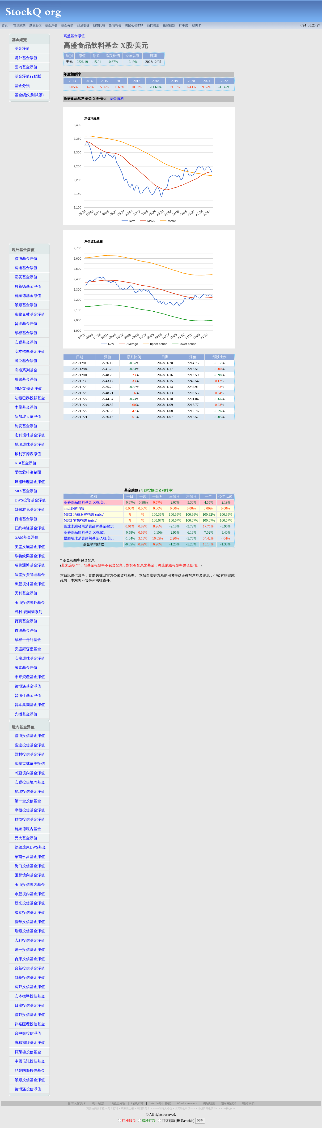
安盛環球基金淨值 (28, 658)
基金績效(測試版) (28, 95)
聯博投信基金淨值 (28, 736)
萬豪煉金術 (127, 1108)
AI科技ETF (229, 1108)
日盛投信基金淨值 (28, 1005)
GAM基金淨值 (25, 537)
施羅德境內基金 (26, 829)
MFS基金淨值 (24, 491)
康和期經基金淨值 (28, 1043)
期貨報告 (115, 25)
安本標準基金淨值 (28, 351)
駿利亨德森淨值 (26, 454)
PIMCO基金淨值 (27, 389)
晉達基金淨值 (24, 324)
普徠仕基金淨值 (26, 695)
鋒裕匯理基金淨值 (28, 482)
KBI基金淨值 (24, 463)
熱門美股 (153, 25)
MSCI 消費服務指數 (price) (84, 514)
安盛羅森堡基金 (26, 649)
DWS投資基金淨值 (29, 500)
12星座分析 (117, 1103)
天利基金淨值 (24, 593)
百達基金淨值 (24, 519)
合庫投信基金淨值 (28, 959)
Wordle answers (187, 1103)
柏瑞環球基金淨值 (28, 444)
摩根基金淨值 (24, 333)
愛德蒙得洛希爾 (26, 472)
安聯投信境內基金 (28, 782)
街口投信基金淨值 (28, 866)
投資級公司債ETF (185, 1108)
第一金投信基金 (26, 801)
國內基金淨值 (24, 67)
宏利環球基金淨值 (28, 435)
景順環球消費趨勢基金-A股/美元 (89, 538)
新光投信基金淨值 (28, 903)
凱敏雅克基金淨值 (28, 509)
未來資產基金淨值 (28, 677)
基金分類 (67, 25)
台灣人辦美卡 (77, 1103)
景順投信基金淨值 (28, 1080)
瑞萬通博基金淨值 (28, 565)
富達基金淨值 (24, 268)
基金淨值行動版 (26, 76)
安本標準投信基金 (28, 996)
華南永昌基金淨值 (28, 857)
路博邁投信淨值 (26, 1089)
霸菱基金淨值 (24, 277)
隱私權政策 (228, 1103)
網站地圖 (209, 1103)
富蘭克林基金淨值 (28, 314)
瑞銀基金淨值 (24, 379)
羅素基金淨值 (24, 668)
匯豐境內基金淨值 (28, 875)
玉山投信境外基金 (28, 603)
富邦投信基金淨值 (28, 987)
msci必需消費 (74, 508)
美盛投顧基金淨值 (28, 547)
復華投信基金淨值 (28, 922)
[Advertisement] (194, 11)
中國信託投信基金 (28, 1061)
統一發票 (98, 1103)
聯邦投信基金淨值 (28, 1015)
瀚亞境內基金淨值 (28, 773)
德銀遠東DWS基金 (29, 847)
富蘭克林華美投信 (28, 764)
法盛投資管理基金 (28, 575)
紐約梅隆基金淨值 (28, 528)
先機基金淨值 (24, 714)
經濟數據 (83, 25)
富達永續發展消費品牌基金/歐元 (89, 526)
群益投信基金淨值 (28, 819)
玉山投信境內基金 (28, 885)
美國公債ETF (134, 25)
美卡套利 (112, 1108)
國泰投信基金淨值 (28, 912)
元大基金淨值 (24, 838)
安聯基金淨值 (24, 342)
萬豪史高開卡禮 (95, 1108)
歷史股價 (35, 25)
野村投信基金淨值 (28, 754)
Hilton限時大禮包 (162, 1108)
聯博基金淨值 (24, 259)
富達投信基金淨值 (28, 745)
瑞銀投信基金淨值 (28, 931)
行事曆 (183, 25)
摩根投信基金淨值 (28, 810)
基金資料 (117, 98)
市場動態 (19, 25)
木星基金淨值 (24, 407)
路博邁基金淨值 (26, 686)
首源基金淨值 (24, 630)
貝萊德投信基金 (26, 1052)
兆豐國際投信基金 (28, 1070)
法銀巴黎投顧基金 (28, 398)
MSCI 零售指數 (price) (80, 520)
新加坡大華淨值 (26, 416)
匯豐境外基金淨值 (28, 584)
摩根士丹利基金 (26, 640)
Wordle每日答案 (160, 1103)
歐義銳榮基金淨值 (28, 556)
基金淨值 (51, 25)
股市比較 (99, 25)
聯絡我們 (248, 1103)
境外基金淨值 (24, 58)
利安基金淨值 (24, 426)
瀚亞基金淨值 (24, 361)
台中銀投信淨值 (26, 1033)
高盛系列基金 (24, 370)
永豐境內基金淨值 (28, 894)
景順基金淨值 (24, 305)
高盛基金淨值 (74, 36)
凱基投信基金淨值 (28, 978)
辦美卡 (196, 25)
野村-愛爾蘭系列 (27, 612)
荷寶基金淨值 (24, 621)
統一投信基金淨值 (28, 950)
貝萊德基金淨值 (26, 286)
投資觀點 (169, 25)
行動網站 (137, 1103)
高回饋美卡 (143, 1108)
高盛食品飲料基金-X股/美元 (85, 502)
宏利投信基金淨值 (28, 940)
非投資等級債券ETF (209, 1108)
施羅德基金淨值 (26, 296)
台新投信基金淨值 (28, 968)
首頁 (5, 25)
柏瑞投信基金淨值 (28, 791)
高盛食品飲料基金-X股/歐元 (85, 532)
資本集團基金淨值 (28, 705)
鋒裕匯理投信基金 (28, 1024)
